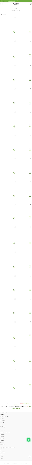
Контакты (3, 429)
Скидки (2, 418)
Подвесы (3, 452)
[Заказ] (30, 15)
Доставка (3, 420)
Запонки (2, 444)
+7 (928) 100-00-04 (11, 1)
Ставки (2, 422)
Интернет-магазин (5, 416)
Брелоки (2, 436)
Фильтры (3, 15)
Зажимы (2, 442)
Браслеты (3, 434)
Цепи (2, 456)
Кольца (2, 449)
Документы (3, 426)
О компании (3, 424)
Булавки (2, 440)
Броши (2, 438)
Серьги (2, 454)
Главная (13, 10)
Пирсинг (3, 450)
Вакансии (3, 428)
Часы (2, 458)
